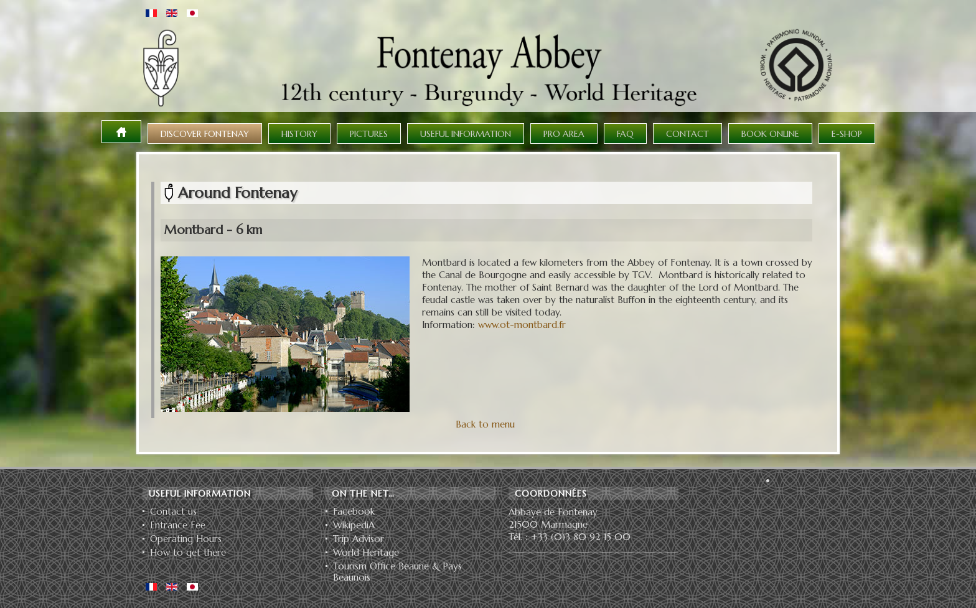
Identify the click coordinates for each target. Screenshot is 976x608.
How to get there (188, 552)
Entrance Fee (177, 525)
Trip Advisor (358, 539)
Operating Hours (186, 539)
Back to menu (485, 424)
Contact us (173, 511)
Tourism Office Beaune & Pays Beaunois (397, 572)
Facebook (354, 511)
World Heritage (366, 552)
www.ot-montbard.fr (522, 324)
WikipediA (354, 525)
